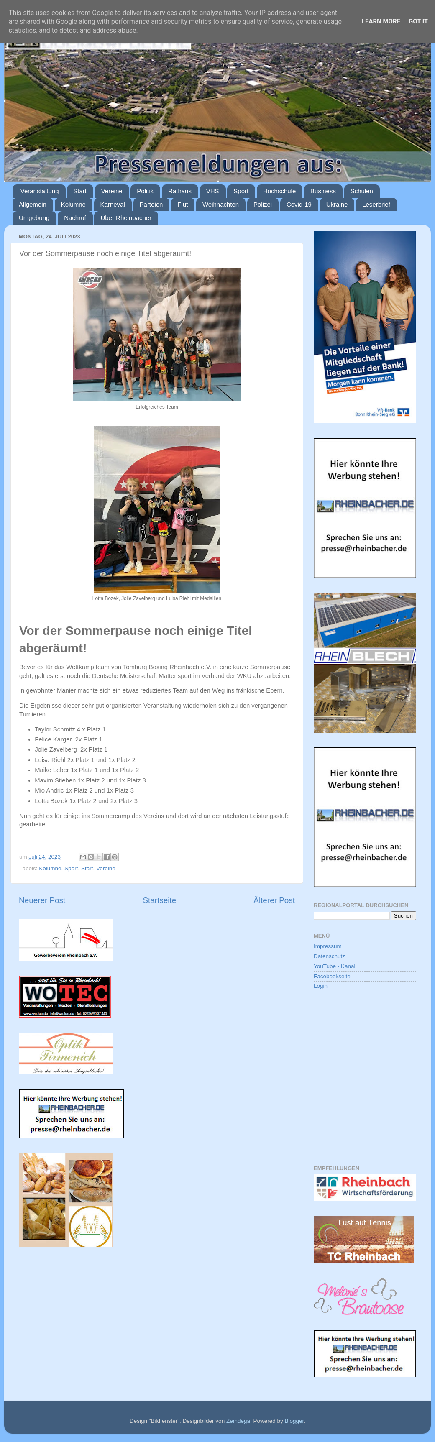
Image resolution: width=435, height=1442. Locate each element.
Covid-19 (299, 204)
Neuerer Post (42, 900)
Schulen (362, 190)
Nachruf (75, 217)
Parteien (151, 204)
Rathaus (180, 190)
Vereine (112, 190)
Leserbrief (376, 204)
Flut (182, 204)
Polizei (262, 204)
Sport (240, 190)
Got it (418, 21)
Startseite (159, 900)
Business (323, 190)
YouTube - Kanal (335, 966)
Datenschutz (329, 956)
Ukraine (337, 204)
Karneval (112, 204)
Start (80, 190)
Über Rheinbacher (125, 217)
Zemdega (238, 1421)
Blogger (294, 1421)
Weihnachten (220, 204)
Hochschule (279, 190)
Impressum (328, 946)
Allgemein (32, 204)
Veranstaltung (39, 190)
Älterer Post (274, 900)
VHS (212, 190)
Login (321, 986)
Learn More (381, 21)
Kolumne (73, 204)
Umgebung (34, 217)
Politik (145, 190)
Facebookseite (332, 976)
